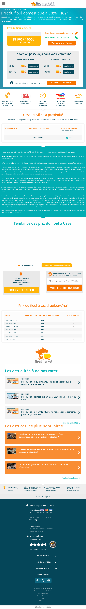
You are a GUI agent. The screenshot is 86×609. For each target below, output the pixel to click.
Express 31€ (33, 66)
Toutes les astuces (70, 478)
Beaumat (59, 187)
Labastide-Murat (12, 189)
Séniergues (68, 189)
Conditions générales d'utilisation (43, 591)
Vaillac (3, 191)
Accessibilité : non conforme (43, 601)
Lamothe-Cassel (24, 189)
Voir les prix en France (62, 43)
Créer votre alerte (21, 290)
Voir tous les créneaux (61, 82)
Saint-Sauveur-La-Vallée (56, 189)
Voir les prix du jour (64, 288)
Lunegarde (34, 189)
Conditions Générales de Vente (43, 588)
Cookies (43, 598)
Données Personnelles (43, 596)
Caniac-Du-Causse (69, 187)
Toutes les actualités (69, 423)
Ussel (82, 189)
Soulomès (76, 189)
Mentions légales (43, 593)
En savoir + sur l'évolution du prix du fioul (56, 265)
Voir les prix (33, 72)
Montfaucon (43, 189)
